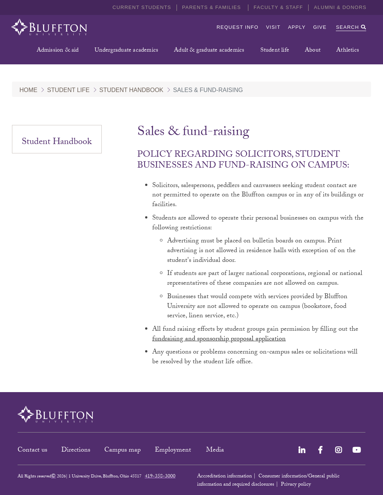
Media (216, 450)
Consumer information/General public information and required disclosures (268, 480)
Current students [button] (142, 7)
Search (351, 27)
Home (28, 90)
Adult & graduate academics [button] (209, 51)
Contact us (32, 450)
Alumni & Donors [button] (340, 7)
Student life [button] (274, 51)
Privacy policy (296, 484)
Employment (174, 450)
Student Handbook (131, 90)
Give (320, 27)
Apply (297, 27)
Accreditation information (224, 476)
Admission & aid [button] (58, 51)
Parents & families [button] (212, 7)
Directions (75, 450)
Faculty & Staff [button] (278, 7)
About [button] (313, 51)
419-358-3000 (160, 476)
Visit (273, 27)
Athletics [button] (347, 51)
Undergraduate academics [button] (127, 51)
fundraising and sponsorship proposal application (219, 339)
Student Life (68, 90)
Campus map (122, 450)
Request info (237, 27)
